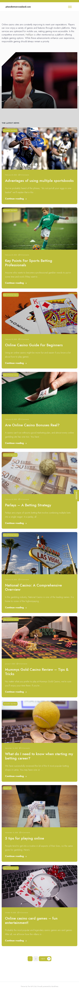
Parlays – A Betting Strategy (28, 505)
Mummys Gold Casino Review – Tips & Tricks (36, 672)
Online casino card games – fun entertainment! (31, 920)
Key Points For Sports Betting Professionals (28, 263)
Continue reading (16, 198)
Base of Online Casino (11, 295)
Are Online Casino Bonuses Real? (32, 425)
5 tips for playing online (24, 838)
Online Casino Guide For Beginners (34, 345)
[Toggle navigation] (69, 6)
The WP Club (32, 986)
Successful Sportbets (10, 130)
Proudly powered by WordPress (48, 986)
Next (43, 958)
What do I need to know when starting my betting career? (39, 756)
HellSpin (29, 34)
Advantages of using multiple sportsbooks (39, 180)
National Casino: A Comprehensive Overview (33, 587)
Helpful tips (7, 788)
